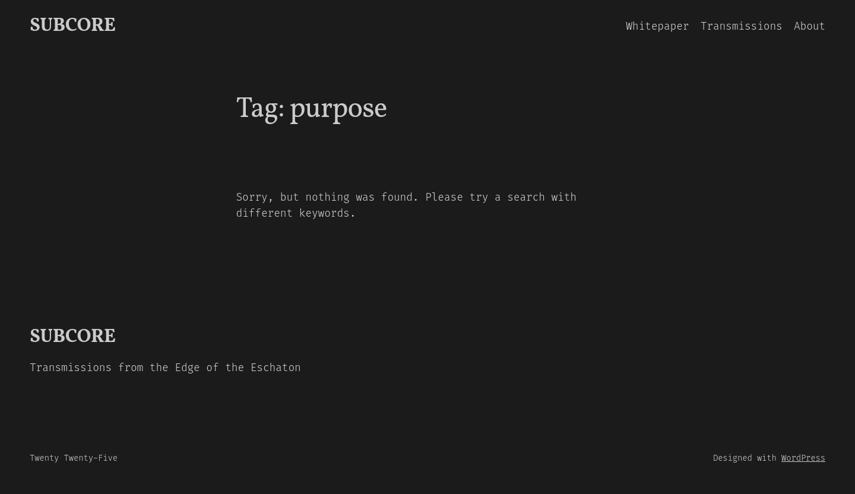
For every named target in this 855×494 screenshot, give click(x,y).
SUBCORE (72, 26)
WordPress (803, 458)
